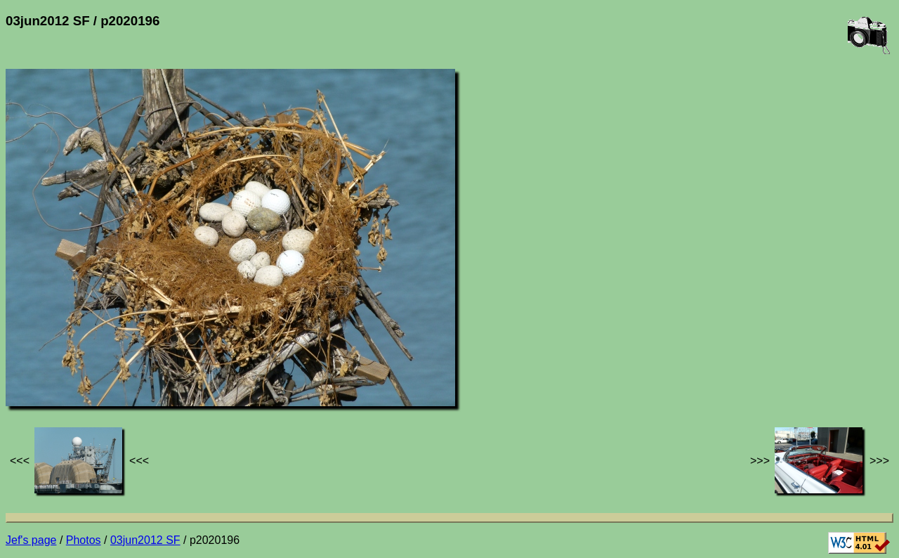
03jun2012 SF (145, 540)
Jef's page (31, 540)
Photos (83, 540)
